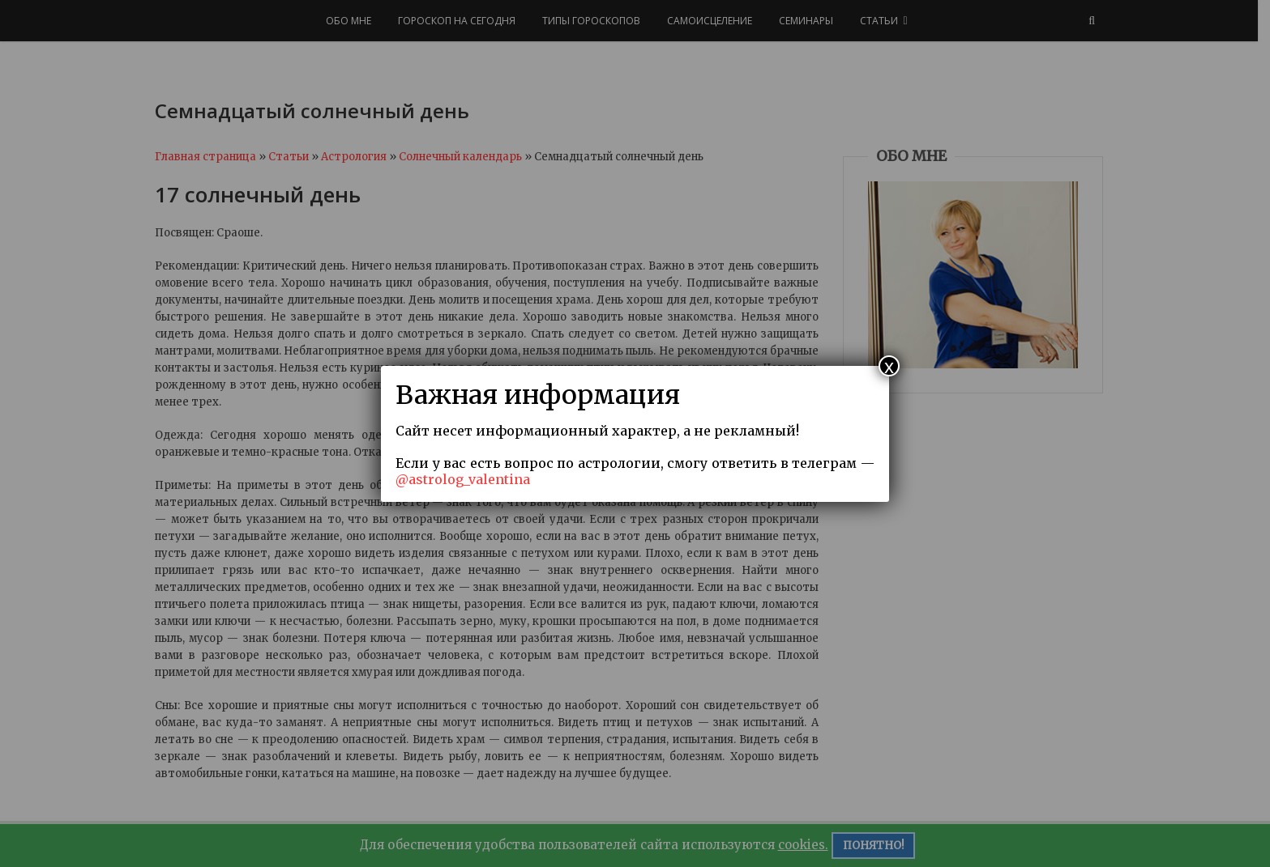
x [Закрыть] (889, 365)
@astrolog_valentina (463, 479)
